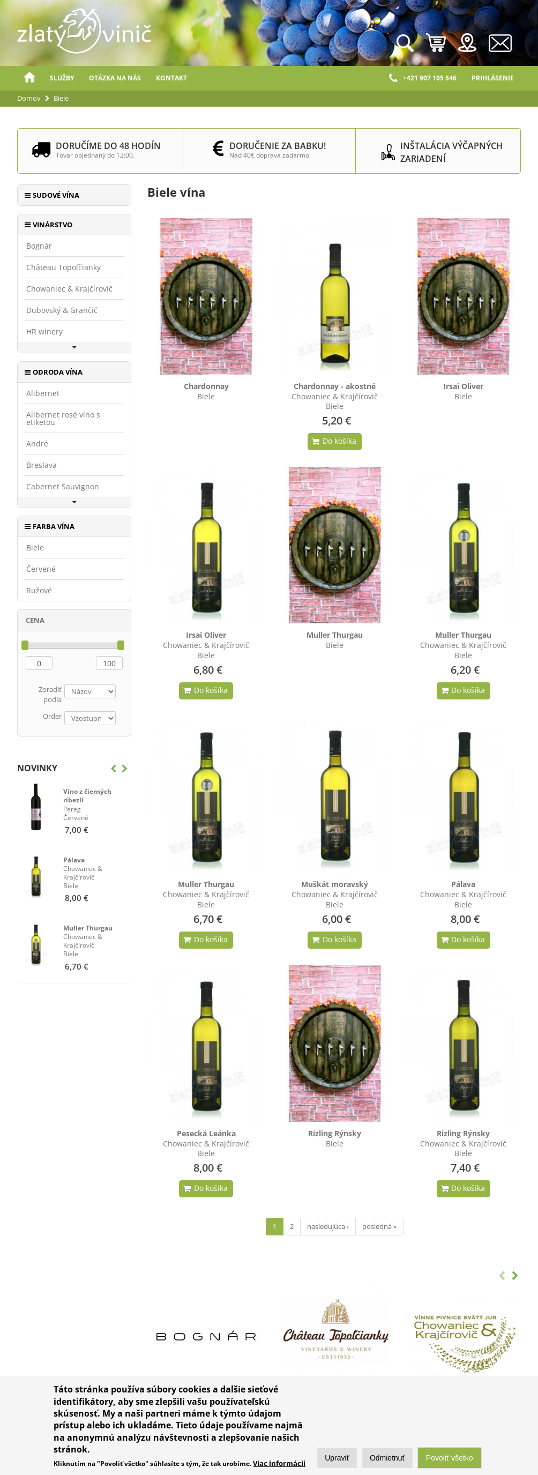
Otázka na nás (115, 78)
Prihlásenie (493, 78)
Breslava (41, 465)
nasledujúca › (328, 1226)
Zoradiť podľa (50, 694)
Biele (35, 548)
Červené (41, 569)
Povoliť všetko (449, 1459)
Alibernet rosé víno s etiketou (63, 418)
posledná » (379, 1226)
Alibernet (42, 393)
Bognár (39, 246)
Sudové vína (56, 195)
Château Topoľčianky (63, 267)
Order (52, 716)
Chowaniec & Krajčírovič (69, 289)
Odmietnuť (387, 1459)
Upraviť (337, 1459)
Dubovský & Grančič (62, 310)
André (37, 444)
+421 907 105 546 (423, 78)
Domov (29, 78)
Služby (62, 78)
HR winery (44, 332)
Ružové (39, 590)
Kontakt (171, 78)
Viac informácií (279, 1465)
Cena (35, 620)
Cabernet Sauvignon (62, 486)
